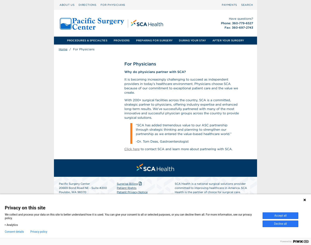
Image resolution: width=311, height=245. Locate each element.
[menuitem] (67, 5)
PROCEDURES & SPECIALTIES (87, 40)
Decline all (280, 223)
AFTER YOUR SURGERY (228, 40)
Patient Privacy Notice (132, 192)
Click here (132, 149)
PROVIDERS (122, 40)
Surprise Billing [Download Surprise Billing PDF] (129, 183)
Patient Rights (126, 188)
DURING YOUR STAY (192, 40)
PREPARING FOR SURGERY (154, 40)
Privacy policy (38, 231)
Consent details (14, 231)
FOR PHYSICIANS (113, 4)
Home (63, 49)
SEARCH (247, 4)
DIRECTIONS (87, 4)
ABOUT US (67, 4)
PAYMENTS (229, 4)
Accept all (280, 215)
